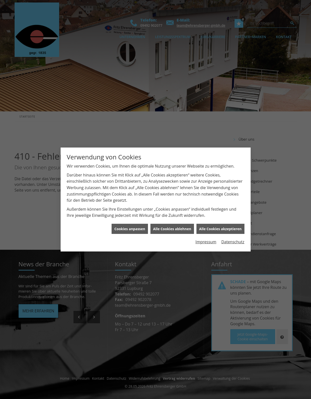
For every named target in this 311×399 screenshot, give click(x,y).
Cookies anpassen (129, 226)
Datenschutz (232, 239)
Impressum (205, 239)
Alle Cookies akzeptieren (220, 226)
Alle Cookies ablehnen (172, 226)
